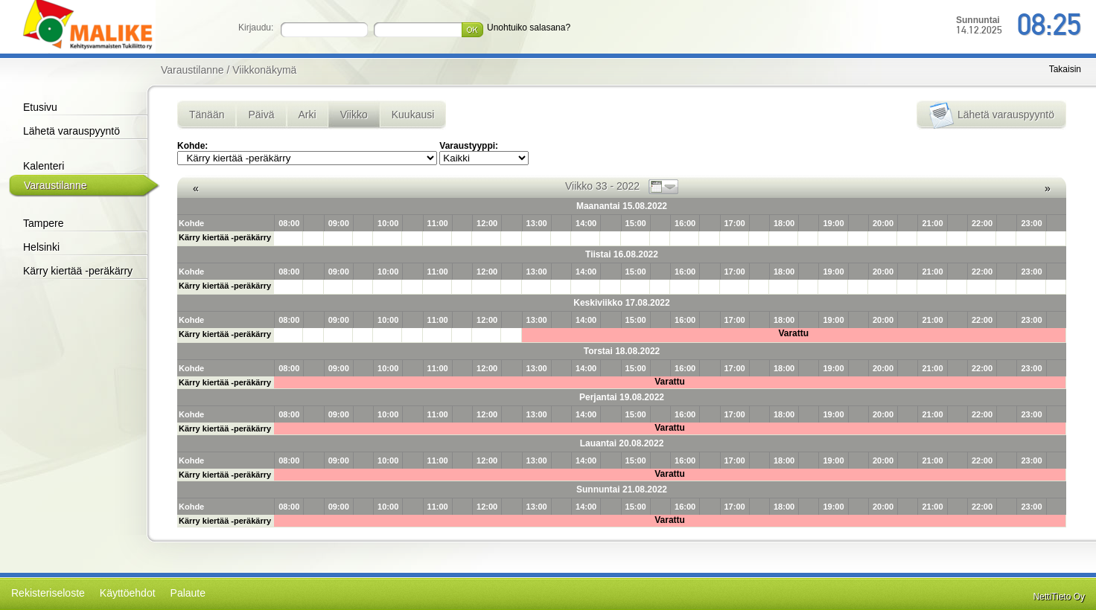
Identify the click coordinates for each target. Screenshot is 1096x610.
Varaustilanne (55, 185)
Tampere (43, 223)
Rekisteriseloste (48, 593)
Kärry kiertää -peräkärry (78, 271)
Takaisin (1065, 69)
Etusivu (40, 107)
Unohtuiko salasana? (528, 27)
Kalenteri (43, 166)
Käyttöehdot (128, 593)
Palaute (188, 593)
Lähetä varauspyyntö (71, 131)
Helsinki (41, 247)
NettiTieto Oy (1059, 596)
